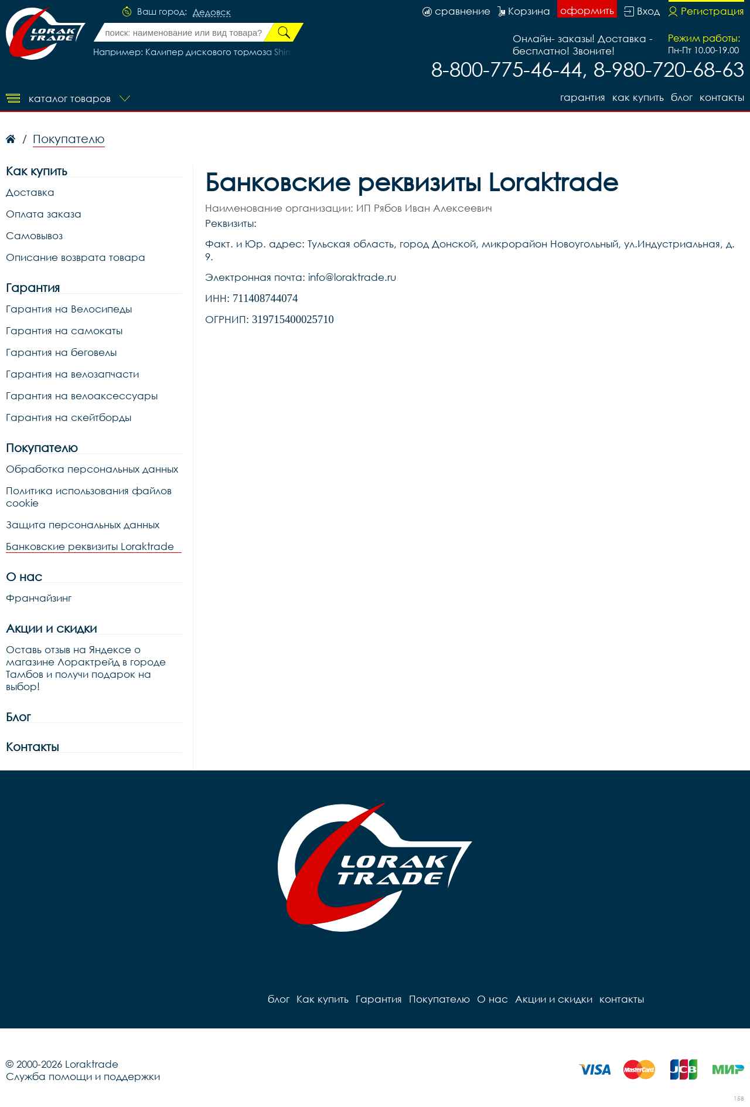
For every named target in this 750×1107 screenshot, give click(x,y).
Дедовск (212, 12)
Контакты (32, 747)
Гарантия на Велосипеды (69, 309)
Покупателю (42, 448)
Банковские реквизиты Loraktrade (90, 546)
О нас (24, 577)
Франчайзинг (38, 598)
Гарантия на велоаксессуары (82, 395)
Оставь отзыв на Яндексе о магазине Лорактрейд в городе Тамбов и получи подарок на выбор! (86, 667)
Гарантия (582, 97)
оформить (587, 10)
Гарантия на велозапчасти (72, 374)
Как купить (638, 97)
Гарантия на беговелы (61, 352)
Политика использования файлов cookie (89, 496)
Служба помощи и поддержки (83, 1076)
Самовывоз (34, 235)
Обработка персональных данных (92, 469)
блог (682, 97)
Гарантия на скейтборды (68, 417)
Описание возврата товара (75, 257)
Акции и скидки (51, 628)
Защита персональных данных (82, 524)
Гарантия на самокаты (64, 330)
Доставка (30, 192)
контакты (722, 97)
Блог (18, 717)
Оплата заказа (43, 214)
